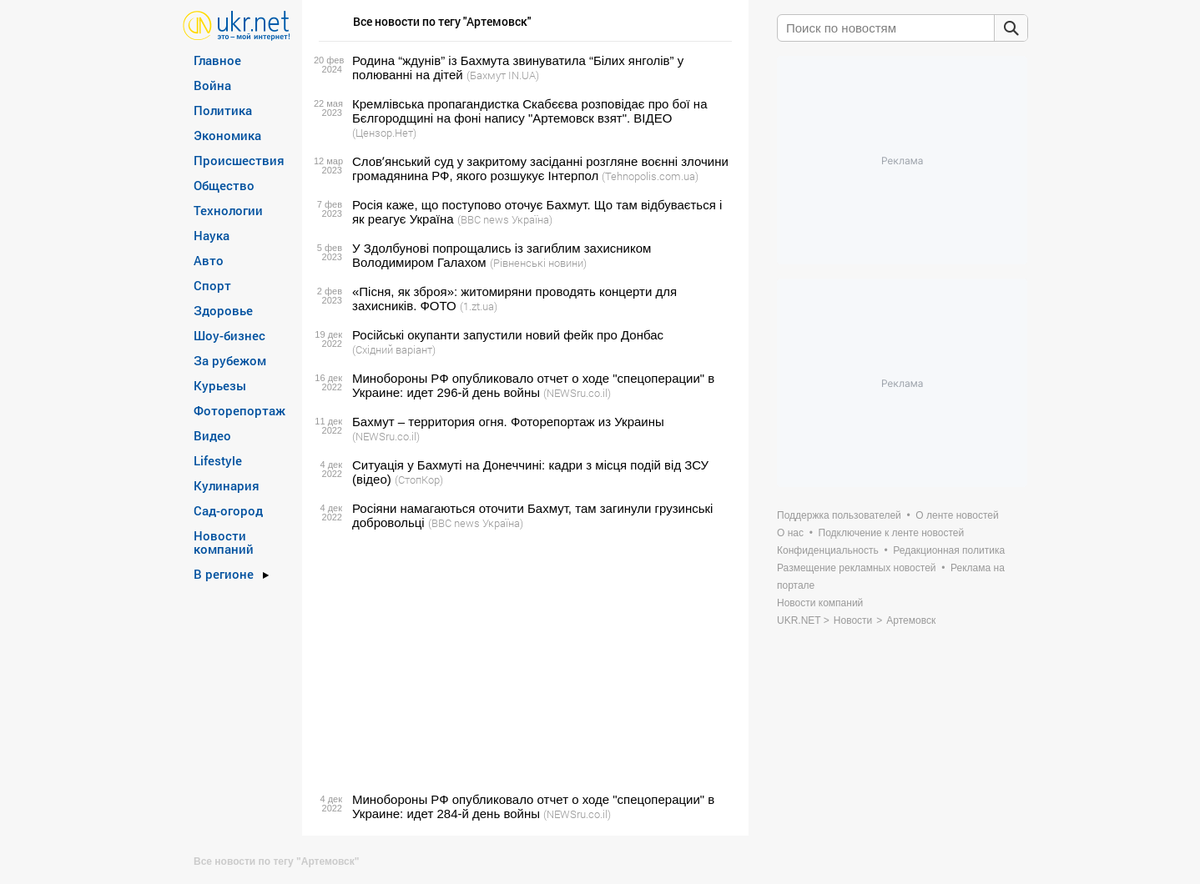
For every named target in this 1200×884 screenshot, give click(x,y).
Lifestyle (218, 460)
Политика (223, 110)
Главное (217, 60)
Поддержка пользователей (839, 515)
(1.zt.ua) (478, 306)
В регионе (224, 573)
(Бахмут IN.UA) (502, 75)
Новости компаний (224, 542)
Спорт (212, 285)
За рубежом (230, 360)
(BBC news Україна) (504, 219)
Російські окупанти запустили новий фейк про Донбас (507, 335)
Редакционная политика (949, 550)
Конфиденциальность (828, 550)
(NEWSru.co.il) (577, 392)
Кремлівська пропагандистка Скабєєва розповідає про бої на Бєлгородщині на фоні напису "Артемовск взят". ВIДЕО (530, 111)
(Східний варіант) (394, 349)
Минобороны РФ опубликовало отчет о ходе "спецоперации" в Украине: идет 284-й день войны (533, 806)
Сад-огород (228, 510)
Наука (211, 235)
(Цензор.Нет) (384, 132)
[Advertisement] (523, 661)
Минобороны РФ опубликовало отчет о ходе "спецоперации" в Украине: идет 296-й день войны (533, 385)
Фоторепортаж (239, 410)
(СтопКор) (419, 479)
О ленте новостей (956, 515)
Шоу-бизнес (229, 335)
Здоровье (223, 310)
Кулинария (227, 485)
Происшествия (239, 160)
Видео (212, 435)
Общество (224, 185)
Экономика (227, 135)
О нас (790, 533)
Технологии (228, 210)
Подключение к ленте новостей (892, 533)
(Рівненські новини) (538, 262)
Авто (209, 260)
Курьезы (220, 385)
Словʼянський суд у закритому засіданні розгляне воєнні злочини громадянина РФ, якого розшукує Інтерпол (540, 168)
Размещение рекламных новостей (856, 568)
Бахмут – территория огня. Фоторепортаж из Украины (508, 421)
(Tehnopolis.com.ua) (650, 175)
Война (212, 85)
